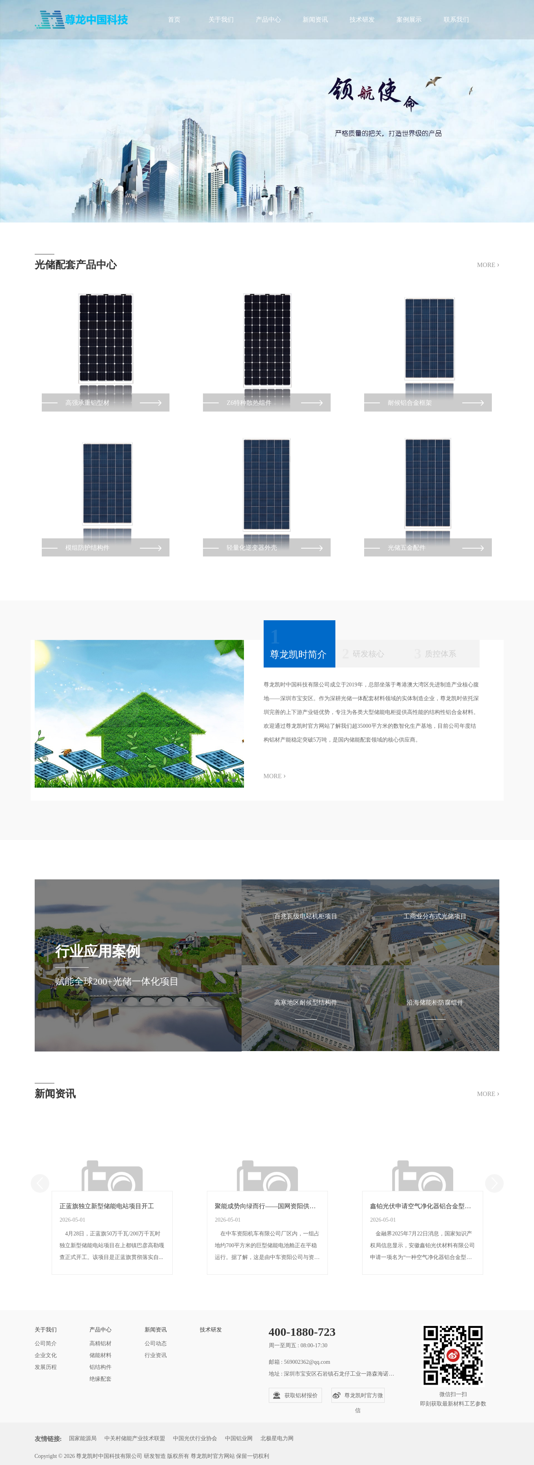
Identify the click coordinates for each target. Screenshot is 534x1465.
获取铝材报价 (295, 1395)
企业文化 (46, 1355)
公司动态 (156, 1343)
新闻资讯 (315, 19)
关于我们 (221, 19)
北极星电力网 (277, 1438)
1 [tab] (264, 213)
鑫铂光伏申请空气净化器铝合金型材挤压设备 (422, 1216)
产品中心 (268, 19)
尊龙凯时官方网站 (213, 1456)
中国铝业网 (239, 1438)
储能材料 (100, 1355)
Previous (40, 1194)
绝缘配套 (100, 1379)
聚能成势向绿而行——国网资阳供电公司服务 (267, 1216)
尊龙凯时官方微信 (358, 1397)
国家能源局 (83, 1438)
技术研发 (362, 19)
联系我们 (456, 19)
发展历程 (46, 1367)
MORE (488, 264)
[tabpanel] (267, 111)
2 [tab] (271, 213)
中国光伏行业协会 (195, 1438)
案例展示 (409, 19)
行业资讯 (156, 1355)
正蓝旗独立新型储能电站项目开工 (108, 1216)
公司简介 (46, 1343)
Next (494, 1194)
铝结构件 (100, 1367)
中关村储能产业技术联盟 (134, 1438)
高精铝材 (100, 1343)
